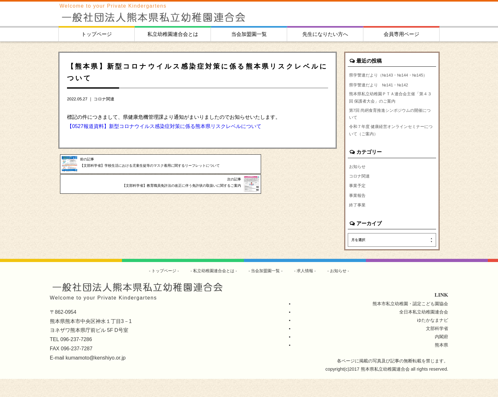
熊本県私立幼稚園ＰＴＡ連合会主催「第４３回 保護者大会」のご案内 (391, 108)
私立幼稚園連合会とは (172, 34)
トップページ (96, 34)
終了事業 (358, 222)
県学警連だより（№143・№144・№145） (384, 79)
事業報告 (358, 212)
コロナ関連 (104, 99)
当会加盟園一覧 (249, 34)
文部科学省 (437, 346)
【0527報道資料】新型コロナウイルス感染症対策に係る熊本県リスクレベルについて (164, 126)
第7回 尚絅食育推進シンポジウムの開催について (391, 126)
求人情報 (308, 288)
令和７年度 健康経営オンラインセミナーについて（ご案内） (392, 144)
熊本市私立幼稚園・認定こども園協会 (410, 321)
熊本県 (441, 363)
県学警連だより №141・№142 (381, 93)
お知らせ (358, 182)
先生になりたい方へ (325, 34)
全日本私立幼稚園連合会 (423, 330)
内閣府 (441, 354)
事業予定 (358, 202)
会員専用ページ (401, 34)
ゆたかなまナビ (432, 338)
